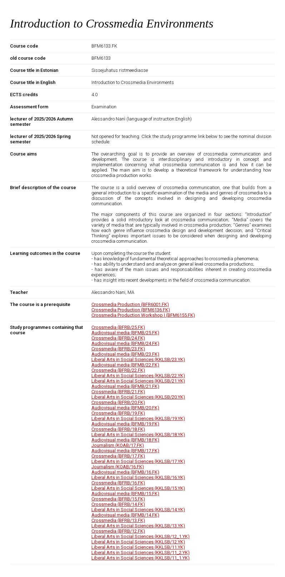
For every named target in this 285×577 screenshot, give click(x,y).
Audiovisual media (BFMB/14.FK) (125, 515)
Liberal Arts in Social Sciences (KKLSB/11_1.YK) (140, 558)
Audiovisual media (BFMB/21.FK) (125, 386)
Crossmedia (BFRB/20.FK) (118, 402)
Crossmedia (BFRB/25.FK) (118, 327)
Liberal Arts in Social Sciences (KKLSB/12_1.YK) (140, 536)
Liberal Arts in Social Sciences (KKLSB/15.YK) (138, 488)
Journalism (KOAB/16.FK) (117, 466)
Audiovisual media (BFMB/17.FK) (125, 450)
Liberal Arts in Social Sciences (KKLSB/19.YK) (138, 418)
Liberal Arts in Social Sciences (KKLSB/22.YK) (138, 375)
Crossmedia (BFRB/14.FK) (118, 504)
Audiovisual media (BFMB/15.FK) (125, 493)
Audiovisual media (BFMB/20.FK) (125, 407)
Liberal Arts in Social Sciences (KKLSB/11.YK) (138, 547)
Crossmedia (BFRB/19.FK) (118, 413)
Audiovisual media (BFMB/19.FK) (125, 423)
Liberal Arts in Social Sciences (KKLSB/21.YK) (138, 381)
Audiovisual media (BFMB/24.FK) (125, 343)
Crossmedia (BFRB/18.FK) (118, 429)
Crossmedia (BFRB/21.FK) (118, 391)
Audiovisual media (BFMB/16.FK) (125, 472)
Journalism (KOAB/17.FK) (117, 445)
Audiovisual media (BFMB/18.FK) (125, 440)
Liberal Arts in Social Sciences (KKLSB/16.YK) (138, 477)
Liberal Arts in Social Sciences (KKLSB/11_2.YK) (140, 552)
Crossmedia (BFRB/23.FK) (118, 348)
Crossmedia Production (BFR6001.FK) (130, 304)
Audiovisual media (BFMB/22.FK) (125, 365)
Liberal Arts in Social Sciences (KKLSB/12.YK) (138, 541)
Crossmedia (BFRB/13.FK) (118, 520)
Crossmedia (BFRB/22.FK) (118, 370)
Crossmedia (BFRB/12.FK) (118, 531)
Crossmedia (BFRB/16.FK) (118, 482)
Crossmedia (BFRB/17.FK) (118, 456)
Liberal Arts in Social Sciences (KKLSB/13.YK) (138, 525)
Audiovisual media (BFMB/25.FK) (125, 332)
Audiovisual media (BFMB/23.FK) (125, 354)
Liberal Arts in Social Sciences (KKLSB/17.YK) (138, 461)
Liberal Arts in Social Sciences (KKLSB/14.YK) (138, 509)
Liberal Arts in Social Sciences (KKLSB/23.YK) (138, 359)
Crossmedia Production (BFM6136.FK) (130, 309)
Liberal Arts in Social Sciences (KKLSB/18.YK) (138, 434)
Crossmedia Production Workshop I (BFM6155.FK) (143, 315)
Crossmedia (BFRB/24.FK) (118, 338)
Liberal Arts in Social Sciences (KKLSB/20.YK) (138, 397)
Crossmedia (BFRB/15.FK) (118, 499)
